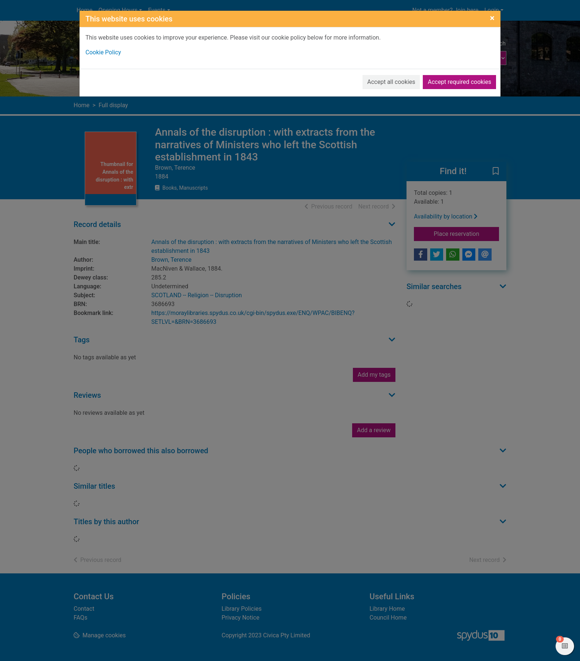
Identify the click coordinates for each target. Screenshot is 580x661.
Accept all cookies (391, 81)
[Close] (492, 18)
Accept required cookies (459, 81)
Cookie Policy (103, 52)
